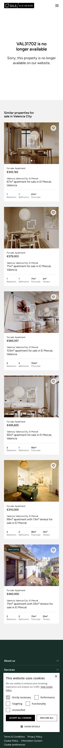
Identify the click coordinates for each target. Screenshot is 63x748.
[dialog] (31, 702)
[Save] (53, 128)
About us (9, 660)
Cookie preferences (14, 744)
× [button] (56, 676)
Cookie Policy (11, 740)
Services (9, 669)
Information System (31, 740)
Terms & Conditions (14, 736)
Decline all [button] (47, 717)
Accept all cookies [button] (20, 717)
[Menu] (57, 6)
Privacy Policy (35, 736)
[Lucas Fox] (19, 5)
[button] (31, 726)
